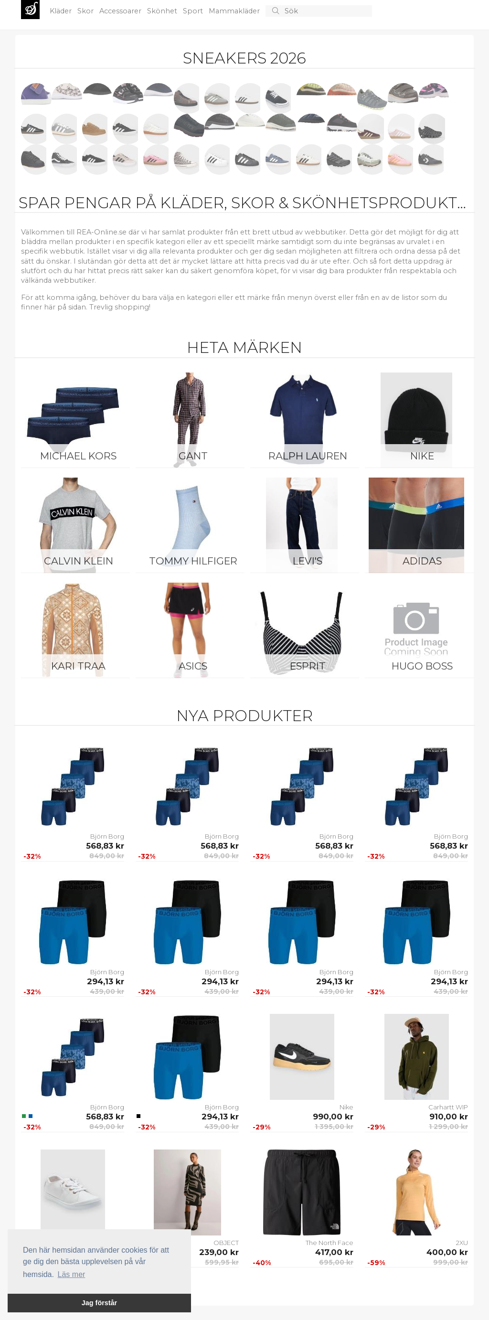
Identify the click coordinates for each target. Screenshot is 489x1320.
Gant (193, 456)
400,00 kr (447, 1252)
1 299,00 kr (448, 1126)
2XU (462, 1242)
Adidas (422, 561)
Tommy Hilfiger (193, 561)
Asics (193, 666)
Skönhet (163, 11)
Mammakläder (235, 11)
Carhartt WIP (448, 1107)
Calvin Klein (78, 561)
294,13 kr (105, 981)
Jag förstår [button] (99, 1303)
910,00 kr (448, 1116)
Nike (422, 456)
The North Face (329, 1242)
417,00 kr (334, 1252)
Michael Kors (78, 456)
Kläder (62, 11)
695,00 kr (336, 1262)
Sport (194, 11)
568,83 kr (105, 846)
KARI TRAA (78, 666)
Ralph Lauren (307, 456)
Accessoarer (121, 11)
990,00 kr (333, 1116)
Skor (86, 11)
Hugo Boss (422, 666)
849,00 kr (106, 856)
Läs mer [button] (71, 1274)
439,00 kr (107, 991)
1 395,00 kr (334, 1126)
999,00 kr (450, 1262)
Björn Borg (107, 836)
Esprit (308, 666)
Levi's (307, 561)
